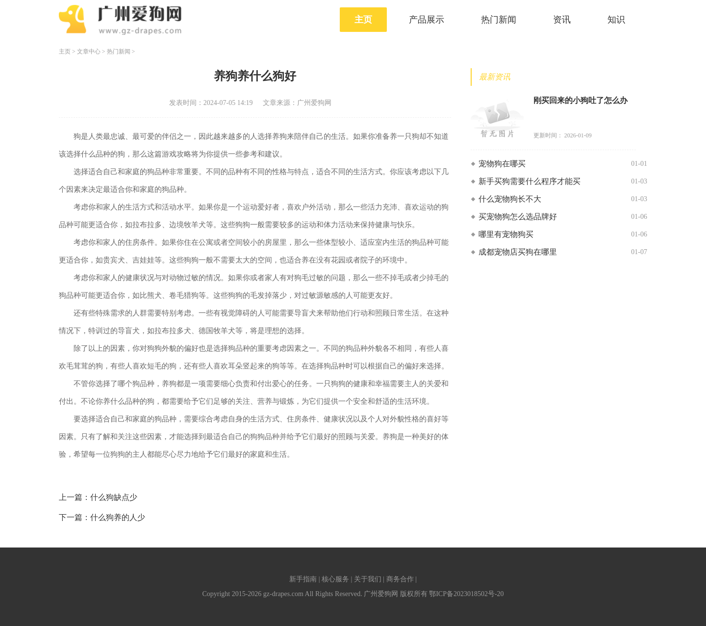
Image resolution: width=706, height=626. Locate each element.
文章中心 (89, 51)
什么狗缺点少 (113, 497)
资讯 (562, 20)
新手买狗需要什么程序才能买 (529, 181)
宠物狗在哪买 (502, 163)
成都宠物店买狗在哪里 (518, 252)
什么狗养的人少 (117, 517)
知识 (616, 20)
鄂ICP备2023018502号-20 (466, 594)
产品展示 (426, 20)
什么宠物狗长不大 (510, 199)
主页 (363, 20)
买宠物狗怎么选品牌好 (518, 216)
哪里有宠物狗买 (506, 234)
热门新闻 (498, 20)
